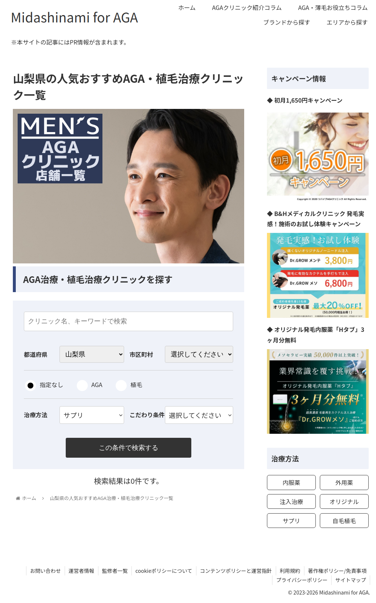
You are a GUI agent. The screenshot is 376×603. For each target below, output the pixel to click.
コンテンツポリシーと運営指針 (236, 570)
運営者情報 (81, 570)
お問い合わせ (45, 570)
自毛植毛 (344, 520)
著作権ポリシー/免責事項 (337, 570)
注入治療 (291, 501)
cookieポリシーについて (163, 570)
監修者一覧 (115, 570)
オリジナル (344, 501)
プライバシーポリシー (302, 580)
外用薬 (344, 482)
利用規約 (290, 570)
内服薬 (291, 482)
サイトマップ (350, 580)
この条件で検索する (128, 447)
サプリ (291, 520)
